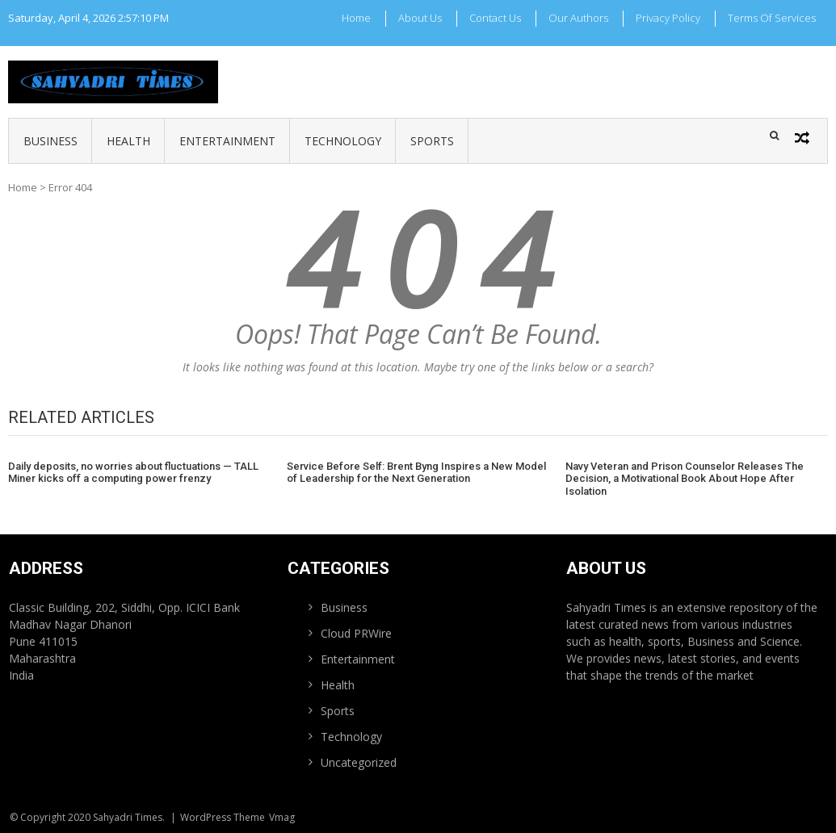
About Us (420, 17)
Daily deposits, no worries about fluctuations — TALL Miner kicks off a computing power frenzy (133, 472)
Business (50, 141)
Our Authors (578, 17)
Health (128, 141)
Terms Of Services (772, 17)
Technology (343, 141)
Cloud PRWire (356, 633)
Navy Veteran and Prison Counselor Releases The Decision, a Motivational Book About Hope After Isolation (684, 478)
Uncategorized (359, 762)
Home (356, 17)
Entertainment (227, 141)
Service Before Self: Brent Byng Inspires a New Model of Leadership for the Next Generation (416, 472)
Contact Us (495, 17)
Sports (432, 141)
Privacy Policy (668, 17)
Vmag (282, 817)
